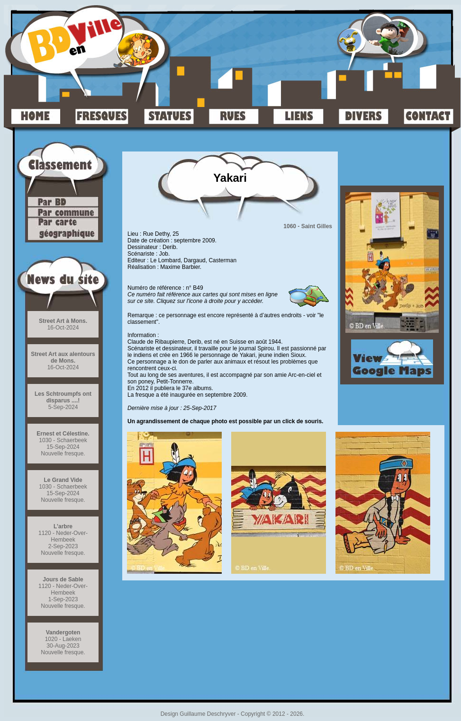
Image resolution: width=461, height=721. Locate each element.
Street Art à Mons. (63, 321)
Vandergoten (63, 632)
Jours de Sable (63, 579)
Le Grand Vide (63, 480)
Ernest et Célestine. (62, 433)
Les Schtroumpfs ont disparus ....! (63, 397)
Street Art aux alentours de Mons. (63, 357)
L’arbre (63, 526)
